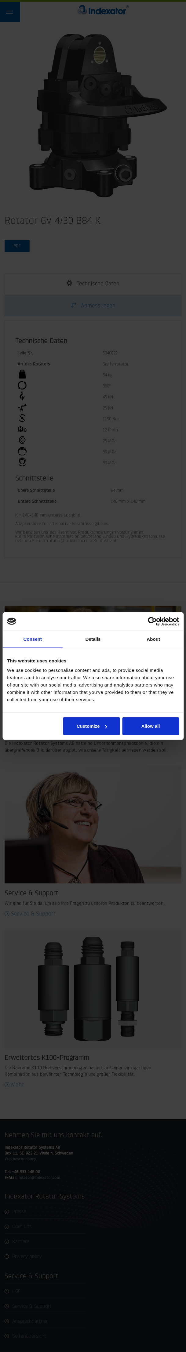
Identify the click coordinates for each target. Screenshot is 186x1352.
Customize (92, 726)
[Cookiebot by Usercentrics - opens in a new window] (152, 621)
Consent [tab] (32, 638)
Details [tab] (93, 638)
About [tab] (153, 638)
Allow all (150, 726)
